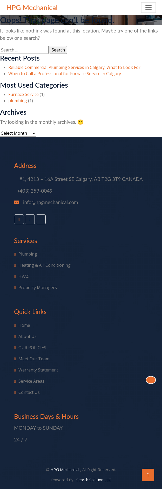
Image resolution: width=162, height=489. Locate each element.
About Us (27, 336)
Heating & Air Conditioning (44, 265)
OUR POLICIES (32, 347)
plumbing (17, 100)
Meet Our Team (33, 359)
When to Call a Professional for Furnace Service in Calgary (64, 73)
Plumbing (27, 254)
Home (24, 325)
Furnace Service (23, 94)
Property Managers (37, 287)
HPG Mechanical (65, 469)
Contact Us (29, 392)
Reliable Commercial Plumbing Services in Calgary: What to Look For (74, 67)
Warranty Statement (38, 370)
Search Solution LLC (93, 479)
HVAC (23, 276)
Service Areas (31, 381)
